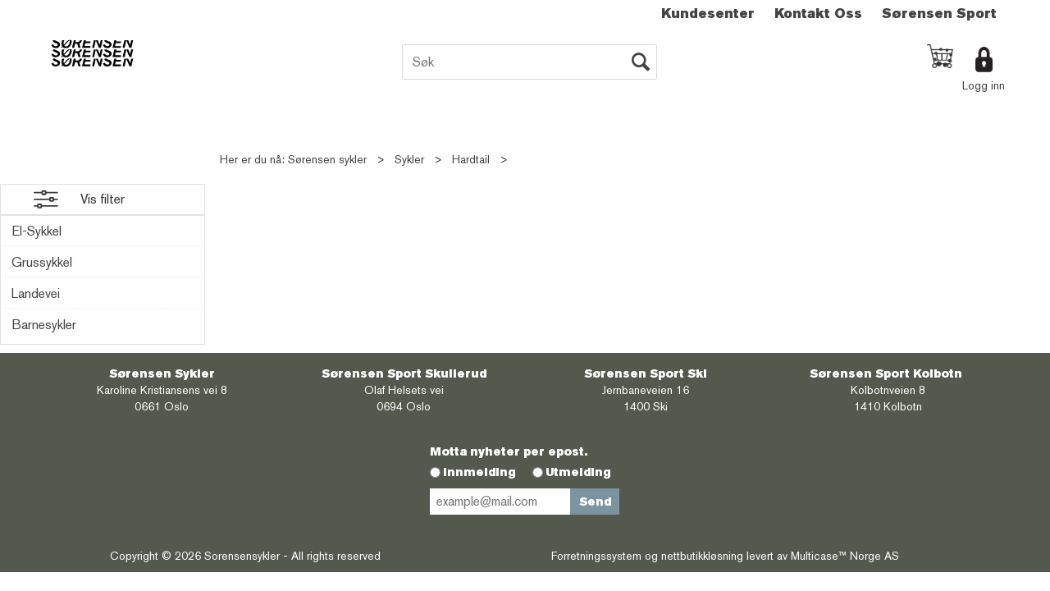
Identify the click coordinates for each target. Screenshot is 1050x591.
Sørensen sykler (327, 159)
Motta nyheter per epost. (508, 451)
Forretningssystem (596, 555)
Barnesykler (43, 324)
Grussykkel (41, 262)
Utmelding (578, 472)
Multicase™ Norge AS (845, 555)
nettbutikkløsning (702, 555)
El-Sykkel (36, 231)
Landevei (35, 293)
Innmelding (479, 472)
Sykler (409, 159)
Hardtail (471, 159)
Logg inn (983, 85)
